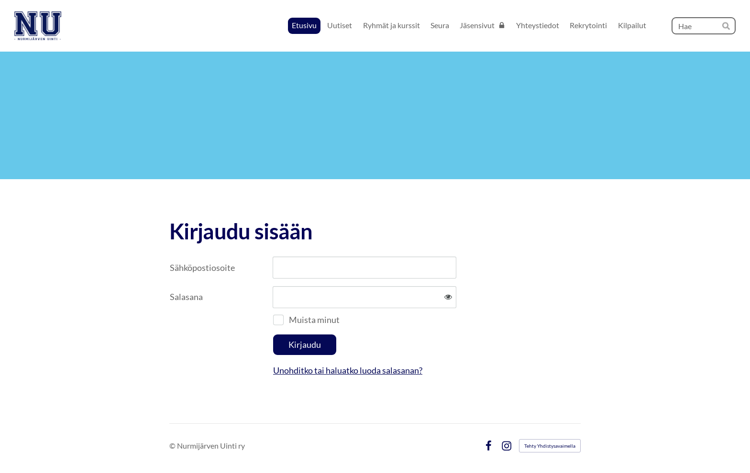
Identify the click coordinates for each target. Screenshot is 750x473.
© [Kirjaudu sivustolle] (173, 445)
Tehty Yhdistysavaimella (549, 446)
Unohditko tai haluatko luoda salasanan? (347, 370)
